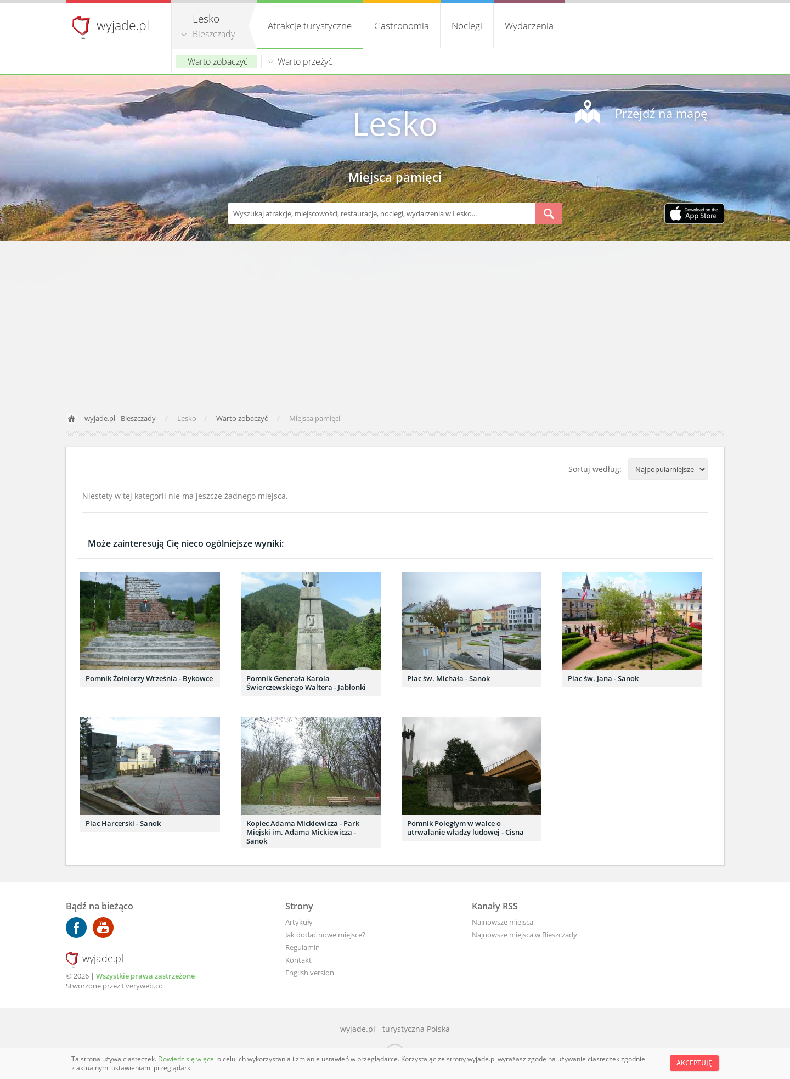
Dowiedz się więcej (187, 1059)
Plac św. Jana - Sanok (603, 678)
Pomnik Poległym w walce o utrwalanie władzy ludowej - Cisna (465, 827)
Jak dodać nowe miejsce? (325, 935)
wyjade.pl (123, 25)
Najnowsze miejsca (502, 922)
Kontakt (298, 960)
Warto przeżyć (305, 61)
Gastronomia (401, 25)
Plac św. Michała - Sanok (448, 678)
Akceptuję (694, 1062)
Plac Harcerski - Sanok (123, 823)
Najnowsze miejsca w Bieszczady (524, 935)
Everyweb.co (142, 986)
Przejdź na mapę (661, 113)
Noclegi (467, 25)
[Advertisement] (395, 323)
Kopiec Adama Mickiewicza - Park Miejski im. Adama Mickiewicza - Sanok (302, 832)
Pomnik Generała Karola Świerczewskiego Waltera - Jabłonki (306, 683)
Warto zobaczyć (218, 61)
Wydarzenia (529, 25)
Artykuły (299, 922)
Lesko (395, 123)
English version (309, 972)
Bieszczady (214, 34)
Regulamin (302, 947)
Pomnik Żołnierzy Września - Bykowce (149, 678)
